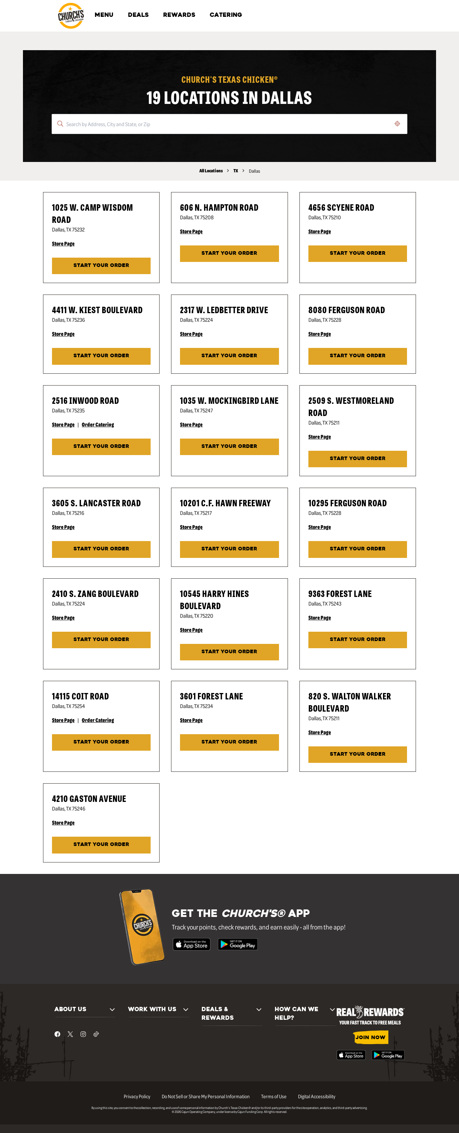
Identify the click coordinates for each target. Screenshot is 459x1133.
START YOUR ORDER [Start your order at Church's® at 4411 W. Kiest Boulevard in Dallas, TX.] (101, 356)
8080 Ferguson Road (346, 309)
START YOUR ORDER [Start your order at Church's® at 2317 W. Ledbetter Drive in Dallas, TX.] (229, 356)
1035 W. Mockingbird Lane (229, 400)
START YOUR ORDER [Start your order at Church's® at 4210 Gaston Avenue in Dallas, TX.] (101, 844)
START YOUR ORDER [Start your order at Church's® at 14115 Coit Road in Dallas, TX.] (101, 742)
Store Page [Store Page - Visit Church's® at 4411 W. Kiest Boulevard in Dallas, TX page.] (63, 333)
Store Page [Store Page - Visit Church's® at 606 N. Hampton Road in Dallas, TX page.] (191, 231)
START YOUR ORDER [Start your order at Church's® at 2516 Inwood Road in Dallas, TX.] (101, 446)
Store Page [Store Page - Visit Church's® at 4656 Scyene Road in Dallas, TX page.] (319, 231)
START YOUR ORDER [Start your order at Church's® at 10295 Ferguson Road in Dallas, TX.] (357, 549)
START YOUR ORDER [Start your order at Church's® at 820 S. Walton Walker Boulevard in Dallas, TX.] (357, 754)
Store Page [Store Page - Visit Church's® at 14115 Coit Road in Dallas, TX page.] (63, 719)
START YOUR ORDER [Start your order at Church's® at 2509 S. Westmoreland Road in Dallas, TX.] (357, 459)
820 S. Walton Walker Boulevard (349, 701)
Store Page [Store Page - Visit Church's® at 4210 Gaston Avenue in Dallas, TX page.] (63, 822)
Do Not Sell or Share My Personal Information (206, 1096)
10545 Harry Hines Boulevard (214, 599)
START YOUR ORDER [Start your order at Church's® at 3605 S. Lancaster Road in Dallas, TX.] (101, 549)
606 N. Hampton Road (219, 207)
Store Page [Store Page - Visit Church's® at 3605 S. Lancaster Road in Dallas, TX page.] (63, 526)
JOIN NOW (370, 1038)
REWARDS (179, 15)
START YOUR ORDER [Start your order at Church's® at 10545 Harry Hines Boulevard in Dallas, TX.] (229, 652)
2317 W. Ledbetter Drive (224, 309)
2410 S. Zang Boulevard (95, 593)
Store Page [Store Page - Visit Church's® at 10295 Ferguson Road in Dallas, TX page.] (319, 526)
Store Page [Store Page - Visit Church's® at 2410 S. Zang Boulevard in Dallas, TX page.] (63, 617)
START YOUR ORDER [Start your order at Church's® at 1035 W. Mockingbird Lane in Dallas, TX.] (229, 446)
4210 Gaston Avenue (89, 798)
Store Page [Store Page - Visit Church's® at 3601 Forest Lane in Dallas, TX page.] (191, 719)
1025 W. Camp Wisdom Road (92, 213)
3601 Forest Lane (211, 695)
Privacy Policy (137, 1096)
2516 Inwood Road (85, 400)
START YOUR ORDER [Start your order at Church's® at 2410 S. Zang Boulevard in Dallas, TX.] (101, 639)
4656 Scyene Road (341, 207)
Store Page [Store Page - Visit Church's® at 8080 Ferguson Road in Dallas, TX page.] (319, 333)
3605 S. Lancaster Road (96, 502)
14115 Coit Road (80, 695)
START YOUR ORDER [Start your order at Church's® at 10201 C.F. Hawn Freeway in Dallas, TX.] (229, 549)
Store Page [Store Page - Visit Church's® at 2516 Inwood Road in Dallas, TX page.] (63, 424)
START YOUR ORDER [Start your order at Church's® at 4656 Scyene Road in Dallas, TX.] (357, 253)
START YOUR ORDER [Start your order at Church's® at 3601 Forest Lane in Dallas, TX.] (229, 742)
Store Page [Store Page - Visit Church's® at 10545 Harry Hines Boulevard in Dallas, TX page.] (191, 629)
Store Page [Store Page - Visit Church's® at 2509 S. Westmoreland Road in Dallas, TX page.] (319, 436)
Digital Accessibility (316, 1096)
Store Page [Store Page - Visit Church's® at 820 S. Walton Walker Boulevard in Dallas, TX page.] (319, 732)
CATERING (226, 15)
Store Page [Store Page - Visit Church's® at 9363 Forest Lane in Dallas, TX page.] (319, 617)
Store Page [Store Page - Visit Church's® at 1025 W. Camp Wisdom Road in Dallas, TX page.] (63, 243)
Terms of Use (274, 1096)
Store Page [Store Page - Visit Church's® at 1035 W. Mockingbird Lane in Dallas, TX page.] (191, 424)
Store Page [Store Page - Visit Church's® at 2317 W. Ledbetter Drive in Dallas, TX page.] (191, 333)
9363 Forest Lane (340, 593)
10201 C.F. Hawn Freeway (225, 502)
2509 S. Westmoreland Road (351, 406)
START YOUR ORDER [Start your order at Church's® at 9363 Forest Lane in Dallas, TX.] (357, 639)
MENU (104, 15)
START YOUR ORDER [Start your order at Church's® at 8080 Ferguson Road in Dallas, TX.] (357, 356)
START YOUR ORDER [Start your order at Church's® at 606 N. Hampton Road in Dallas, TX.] (229, 253)
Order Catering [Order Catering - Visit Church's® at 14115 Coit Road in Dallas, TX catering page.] (98, 719)
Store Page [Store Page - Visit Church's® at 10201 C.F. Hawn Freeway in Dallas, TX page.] (191, 526)
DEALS (138, 15)
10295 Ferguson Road (347, 502)
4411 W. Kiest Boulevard (97, 309)
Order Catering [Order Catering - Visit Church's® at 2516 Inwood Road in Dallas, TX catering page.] (98, 424)
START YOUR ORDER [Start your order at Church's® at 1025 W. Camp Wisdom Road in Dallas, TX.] (101, 265)
